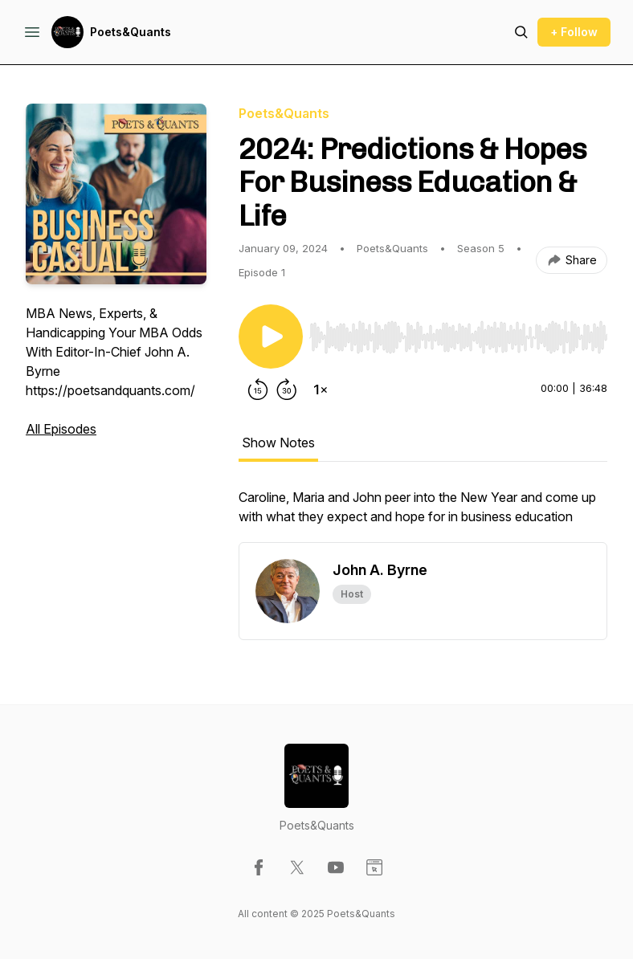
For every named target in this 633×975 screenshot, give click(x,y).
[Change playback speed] (320, 389)
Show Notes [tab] (278, 442)
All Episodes (61, 429)
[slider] (458, 337)
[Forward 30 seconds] (287, 389)
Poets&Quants (130, 32)
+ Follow (574, 32)
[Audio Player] (458, 332)
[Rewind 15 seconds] (258, 389)
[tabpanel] (423, 515)
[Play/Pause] (271, 336)
